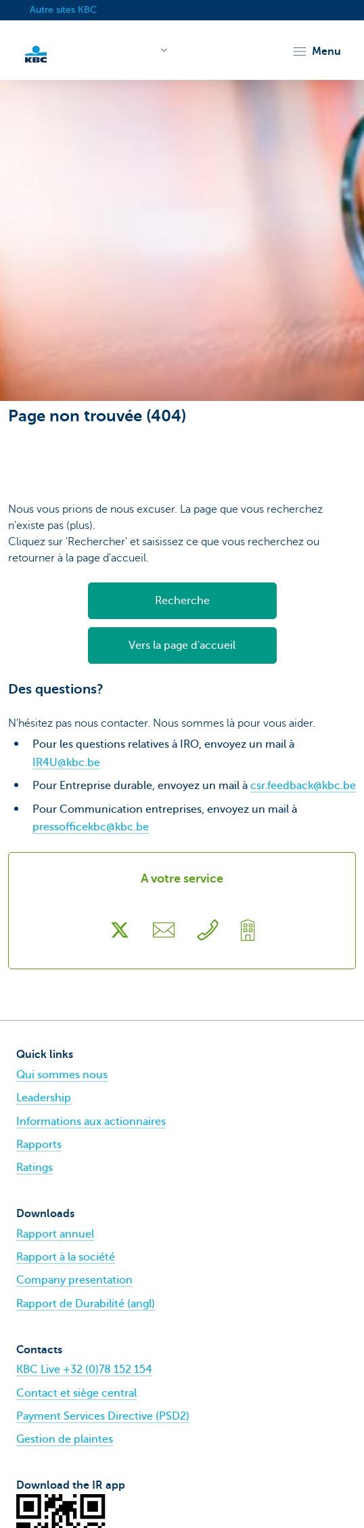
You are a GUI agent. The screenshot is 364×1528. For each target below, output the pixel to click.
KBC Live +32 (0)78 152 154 (84, 1369)
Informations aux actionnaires (91, 1122)
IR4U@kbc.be (66, 763)
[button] (316, 51)
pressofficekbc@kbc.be (90, 827)
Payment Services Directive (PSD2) (102, 1416)
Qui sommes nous (62, 1075)
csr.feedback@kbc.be (303, 786)
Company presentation (74, 1280)
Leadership (43, 1098)
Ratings (34, 1168)
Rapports (39, 1145)
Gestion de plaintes (64, 1439)
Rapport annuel (55, 1234)
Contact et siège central (76, 1393)
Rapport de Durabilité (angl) (85, 1304)
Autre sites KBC (63, 10)
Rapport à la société (65, 1257)
